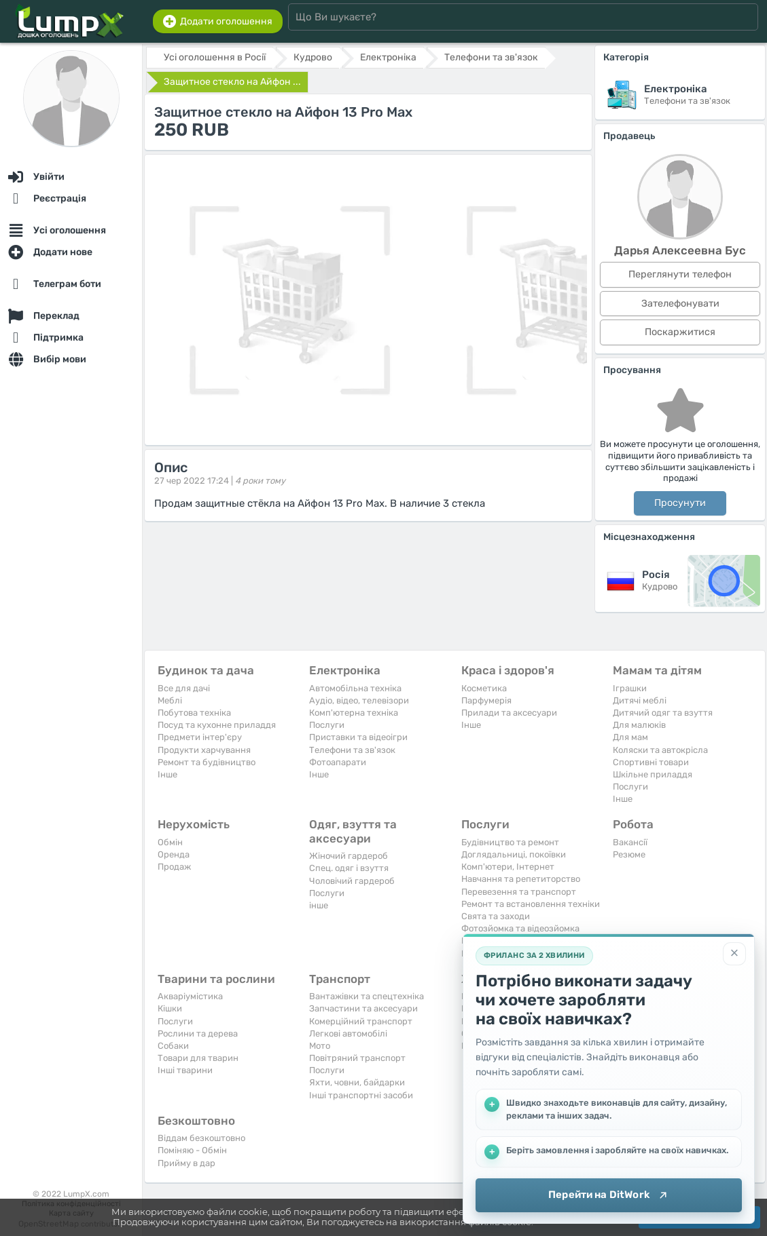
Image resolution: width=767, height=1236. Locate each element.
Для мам (630, 737)
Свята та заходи (495, 916)
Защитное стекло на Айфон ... (232, 82)
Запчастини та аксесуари (363, 1008)
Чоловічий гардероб (352, 881)
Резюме (629, 854)
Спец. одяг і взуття (349, 868)
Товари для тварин (198, 1058)
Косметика (484, 688)
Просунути (680, 503)
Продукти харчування (204, 750)
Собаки (173, 1046)
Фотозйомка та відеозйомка (520, 928)
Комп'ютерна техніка (353, 713)
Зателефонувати (680, 303)
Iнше (167, 774)
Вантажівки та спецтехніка (366, 996)
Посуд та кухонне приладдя (217, 725)
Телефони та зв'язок (352, 750)
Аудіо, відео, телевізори (359, 700)
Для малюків (639, 725)
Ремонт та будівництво (206, 762)
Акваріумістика (190, 996)
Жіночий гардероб (348, 856)
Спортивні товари (651, 762)
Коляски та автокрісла (660, 750)
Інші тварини (185, 1070)
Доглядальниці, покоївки (513, 854)
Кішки (170, 1008)
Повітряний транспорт (357, 1058)
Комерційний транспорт (360, 1021)
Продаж (174, 867)
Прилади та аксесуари (509, 713)
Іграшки (630, 688)
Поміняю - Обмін (192, 1150)
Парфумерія (486, 700)
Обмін (170, 842)
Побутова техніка (194, 713)
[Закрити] (734, 953)
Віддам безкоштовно (201, 1138)
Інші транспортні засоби (361, 1095)
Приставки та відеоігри (358, 737)
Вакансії (630, 842)
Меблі (170, 700)
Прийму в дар (186, 1163)
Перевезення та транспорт (518, 892)
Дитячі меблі (639, 700)
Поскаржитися (680, 332)
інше (318, 905)
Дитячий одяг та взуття (663, 713)
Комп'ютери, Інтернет (507, 867)
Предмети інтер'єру (200, 737)
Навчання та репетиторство (520, 879)
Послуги (326, 725)
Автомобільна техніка (355, 688)
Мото (319, 1046)
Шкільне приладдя (652, 774)
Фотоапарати (337, 762)
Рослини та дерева (198, 1033)
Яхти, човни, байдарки (357, 1082)
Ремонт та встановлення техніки (530, 904)
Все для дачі (184, 688)
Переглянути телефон (680, 274)
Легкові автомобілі (348, 1033)
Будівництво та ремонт (510, 842)
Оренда (174, 854)
